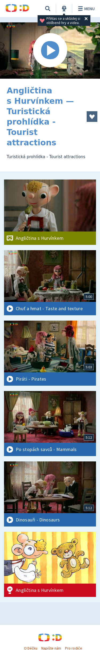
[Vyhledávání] (48, 8)
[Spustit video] (50, 50)
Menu (85, 9)
